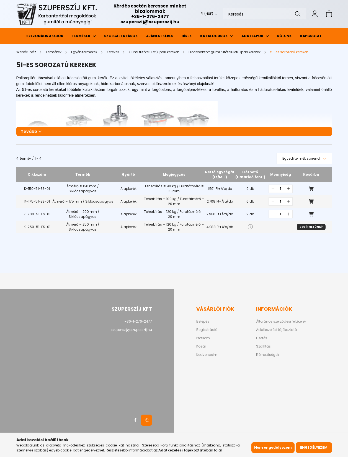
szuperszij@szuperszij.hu (149, 22)
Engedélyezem (314, 447)
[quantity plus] (288, 189)
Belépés (202, 321)
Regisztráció (206, 330)
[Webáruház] (26, 52)
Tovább (29, 131)
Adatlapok (252, 36)
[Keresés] (264, 13)
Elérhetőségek (267, 355)
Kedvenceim (206, 355)
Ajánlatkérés (159, 36)
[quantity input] (280, 189)
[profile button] (314, 13)
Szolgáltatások (121, 36)
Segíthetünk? (311, 227)
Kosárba (311, 189)
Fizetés (261, 338)
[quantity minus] (273, 189)
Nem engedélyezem (273, 447)
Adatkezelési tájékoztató (276, 330)
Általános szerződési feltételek (281, 321)
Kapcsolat (311, 36)
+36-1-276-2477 (150, 16)
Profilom (203, 338)
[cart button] (329, 13)
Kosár (201, 346)
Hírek (187, 36)
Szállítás (263, 346)
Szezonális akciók (44, 36)
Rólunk (284, 36)
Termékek (81, 36)
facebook (135, 420)
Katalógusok (214, 36)
